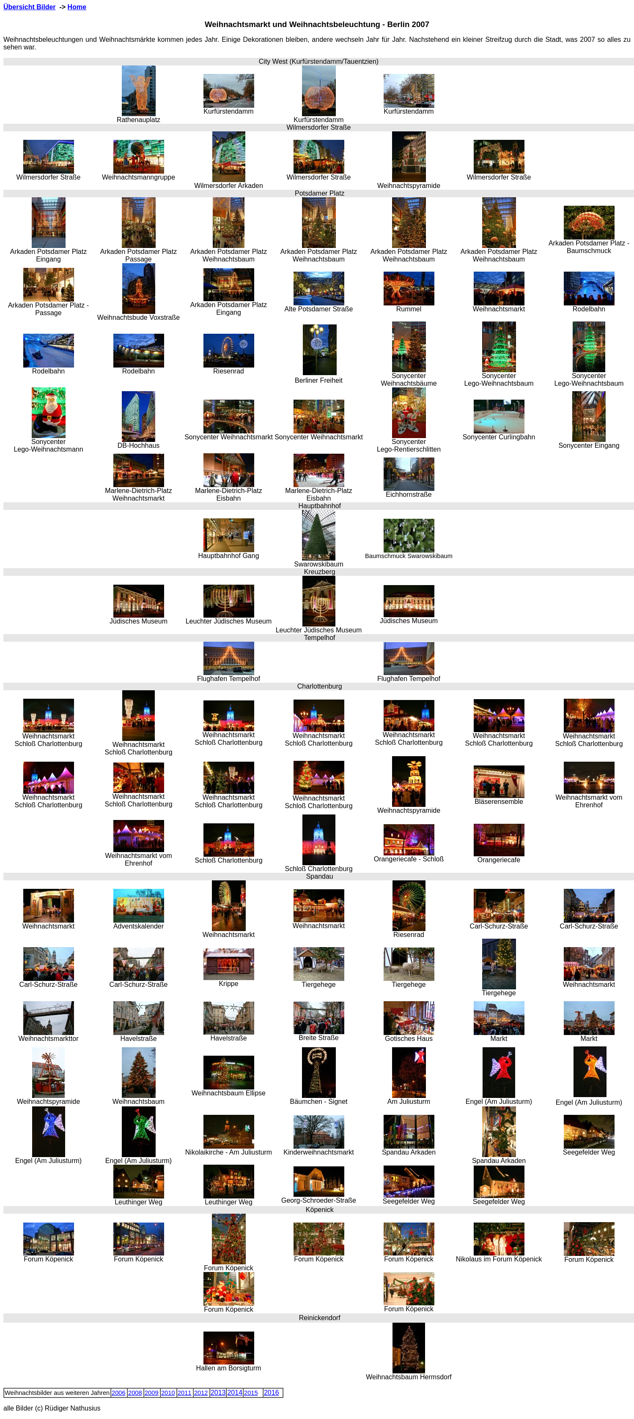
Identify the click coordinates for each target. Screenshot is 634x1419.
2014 (234, 1392)
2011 (185, 1392)
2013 (218, 1392)
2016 (271, 1392)
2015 (251, 1392)
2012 (201, 1392)
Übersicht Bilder (29, 7)
